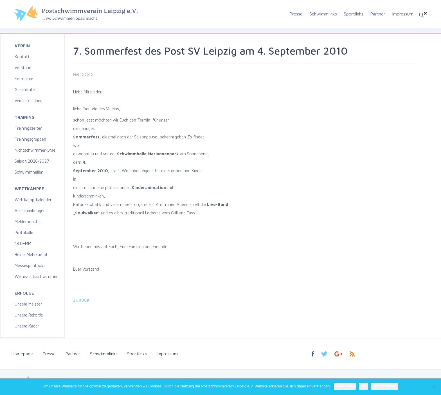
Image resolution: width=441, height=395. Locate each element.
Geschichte (25, 89)
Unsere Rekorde (29, 315)
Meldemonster (28, 221)
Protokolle (24, 232)
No (363, 386)
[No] (434, 387)
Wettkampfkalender (33, 199)
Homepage (22, 353)
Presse (296, 13)
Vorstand (23, 67)
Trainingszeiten (28, 128)
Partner (377, 13)
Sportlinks (353, 13)
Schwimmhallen (29, 172)
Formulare (24, 78)
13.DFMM (23, 243)
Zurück (81, 300)
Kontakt (22, 56)
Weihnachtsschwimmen (36, 276)
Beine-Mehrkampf (31, 254)
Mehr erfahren (384, 386)
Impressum (402, 13)
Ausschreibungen (30, 210)
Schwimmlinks (323, 13)
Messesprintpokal (30, 265)
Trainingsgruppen (30, 139)
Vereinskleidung (28, 100)
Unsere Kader (27, 326)
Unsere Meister (28, 304)
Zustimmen (345, 386)
